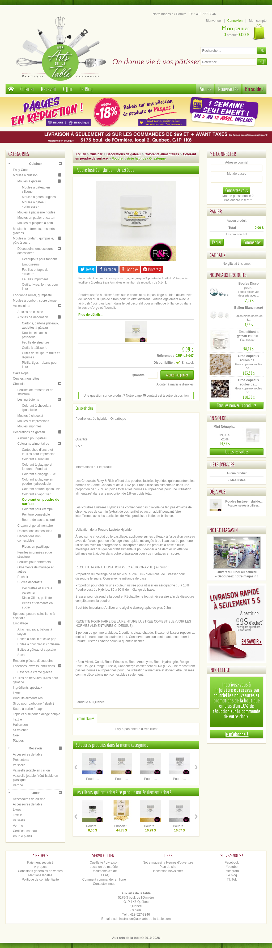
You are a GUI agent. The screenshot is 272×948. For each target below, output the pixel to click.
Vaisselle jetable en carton (31, 770)
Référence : (165, 356)
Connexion (235, 21)
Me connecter (223, 154)
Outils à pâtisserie (34, 348)
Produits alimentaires (27, 698)
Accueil (80, 154)
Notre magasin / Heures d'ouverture (168, 862)
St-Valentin (20, 730)
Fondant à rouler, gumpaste (32, 295)
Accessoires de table (27, 754)
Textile (17, 719)
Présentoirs (21, 760)
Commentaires (84, 718)
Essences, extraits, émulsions (34, 666)
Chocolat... (121, 826)
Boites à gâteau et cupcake (36, 649)
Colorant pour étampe (37, 509)
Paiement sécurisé (40, 862)
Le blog (232, 875)
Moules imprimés (29, 426)
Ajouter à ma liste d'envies (175, 384)
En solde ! (254, 88)
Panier (216, 211)
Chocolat (19, 384)
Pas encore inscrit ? (238, 200)
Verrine (18, 785)
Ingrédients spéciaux (27, 687)
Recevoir (48, 88)
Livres (17, 693)
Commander (252, 242)
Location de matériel (104, 867)
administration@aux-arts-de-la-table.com (142, 919)
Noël (16, 735)
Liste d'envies (222, 464)
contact (150, 395)
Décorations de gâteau (29, 432)
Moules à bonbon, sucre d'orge (34, 300)
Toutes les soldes (236, 451)
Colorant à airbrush (35, 459)
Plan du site (168, 867)
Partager (107, 269)
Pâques (204, 88)
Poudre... (92, 779)
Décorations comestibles (34, 531)
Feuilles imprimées (35, 279)
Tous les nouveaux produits (236, 405)
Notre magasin (224, 530)
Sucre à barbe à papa (28, 709)
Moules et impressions (33, 421)
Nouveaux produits (228, 275)
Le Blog (86, 88)
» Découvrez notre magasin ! (236, 576)
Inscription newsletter (168, 871)
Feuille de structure (35, 342)
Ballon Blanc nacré (248, 308)
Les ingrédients (28, 399)
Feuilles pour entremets (33, 562)
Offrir (68, 88)
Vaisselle (19, 765)
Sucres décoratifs (29, 582)
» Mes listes (236, 480)
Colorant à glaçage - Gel (39, 474)
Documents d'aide (104, 871)
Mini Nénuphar (225, 426)
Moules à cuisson (25, 175)
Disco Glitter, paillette (37, 598)
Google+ (130, 269)
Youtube (232, 867)
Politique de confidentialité (40, 879)
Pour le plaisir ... (24, 836)
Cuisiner (27, 88)
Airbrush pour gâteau (32, 438)
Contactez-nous (104, 884)
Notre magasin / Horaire (169, 14)
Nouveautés (228, 88)
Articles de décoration (32, 317)
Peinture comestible (36, 514)
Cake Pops (20, 373)
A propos (40, 867)
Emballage (20, 623)
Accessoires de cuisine (29, 799)
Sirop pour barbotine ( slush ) (33, 703)
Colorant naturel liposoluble (41, 489)
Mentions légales (40, 875)
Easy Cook (20, 170)
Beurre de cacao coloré (38, 520)
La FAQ (104, 875)
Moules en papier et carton (36, 218)
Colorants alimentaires (33, 443)
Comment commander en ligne (104, 879)
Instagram (232, 871)
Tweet (87, 269)
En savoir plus (84, 408)
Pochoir (22, 577)
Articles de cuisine (30, 312)
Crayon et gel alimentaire (35, 525)
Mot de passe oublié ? (237, 196)
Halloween (20, 725)
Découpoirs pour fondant (39, 259)
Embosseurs (31, 264)
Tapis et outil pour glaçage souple (36, 714)
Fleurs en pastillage (35, 546)
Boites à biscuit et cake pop (36, 639)
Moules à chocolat (30, 416)
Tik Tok (232, 879)
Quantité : (139, 375)
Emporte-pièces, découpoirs (32, 661)
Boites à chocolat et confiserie (38, 644)
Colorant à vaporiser (36, 494)
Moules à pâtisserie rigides (36, 212)
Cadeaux (218, 255)
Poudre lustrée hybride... (244, 501)
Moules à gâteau (29, 181)
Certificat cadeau (25, 831)
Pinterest (152, 269)
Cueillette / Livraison (104, 862)
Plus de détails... (90, 314)
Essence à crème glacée (34, 672)
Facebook (232, 862)
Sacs (20, 655)
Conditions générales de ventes (40, 871)
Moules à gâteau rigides (39, 197)
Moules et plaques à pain (35, 223)
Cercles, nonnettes (26, 378)
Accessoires (21, 306)
